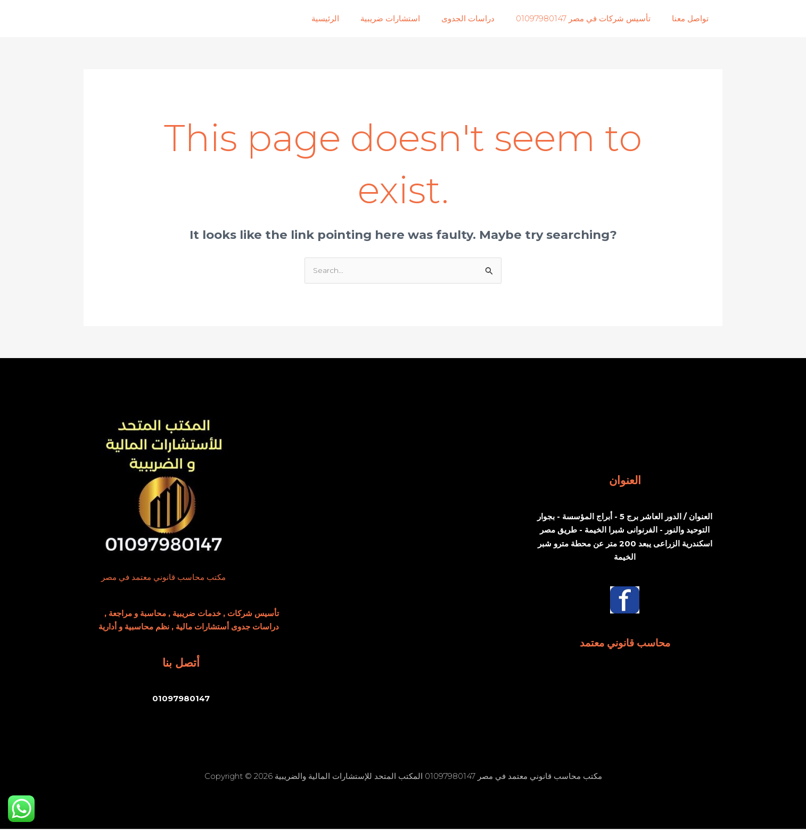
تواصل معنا (693, 18)
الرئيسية (349, 18)
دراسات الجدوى (481, 18)
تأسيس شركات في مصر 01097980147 (591, 18)
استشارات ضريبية (409, 18)
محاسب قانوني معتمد (624, 643)
